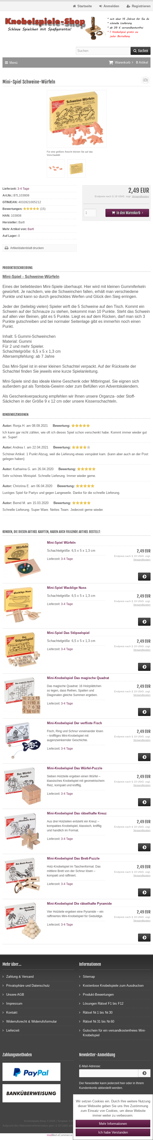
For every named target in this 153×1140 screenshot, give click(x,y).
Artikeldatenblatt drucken (27, 248)
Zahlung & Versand (18, 976)
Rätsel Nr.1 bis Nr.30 (95, 1012)
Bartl (31, 229)
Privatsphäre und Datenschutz (26, 985)
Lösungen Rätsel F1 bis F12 (101, 1003)
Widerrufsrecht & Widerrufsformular (29, 1021)
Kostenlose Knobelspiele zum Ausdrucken (111, 985)
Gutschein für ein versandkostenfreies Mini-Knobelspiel (112, 1032)
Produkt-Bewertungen (96, 994)
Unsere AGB (13, 994)
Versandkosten (140, 196)
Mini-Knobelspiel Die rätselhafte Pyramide (79, 903)
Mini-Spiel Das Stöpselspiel (68, 633)
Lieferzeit (10, 1030)
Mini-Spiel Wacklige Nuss (66, 588)
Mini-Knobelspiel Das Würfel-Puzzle (74, 768)
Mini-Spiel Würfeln (61, 542)
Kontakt (9, 1012)
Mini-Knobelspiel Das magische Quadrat (78, 678)
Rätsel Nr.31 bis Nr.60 (96, 1021)
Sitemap (87, 976)
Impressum (12, 1003)
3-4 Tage (23, 188)
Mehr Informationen (113, 1124)
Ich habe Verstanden (113, 1132)
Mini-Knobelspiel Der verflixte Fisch (74, 723)
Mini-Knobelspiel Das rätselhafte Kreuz (77, 813)
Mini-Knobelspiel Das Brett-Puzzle (73, 858)
